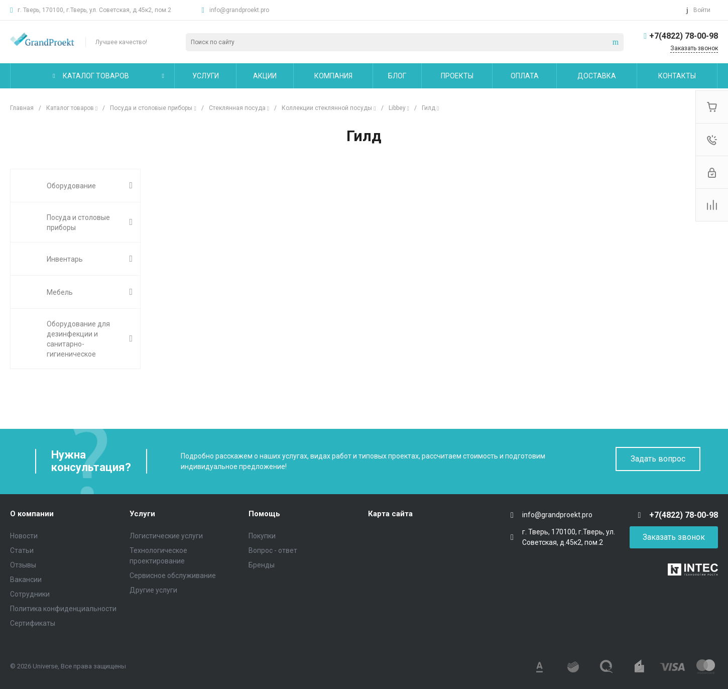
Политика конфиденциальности (63, 609)
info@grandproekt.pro (239, 10)
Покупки (262, 536)
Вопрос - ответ (273, 550)
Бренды (262, 565)
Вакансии (26, 580)
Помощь (264, 513)
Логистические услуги (166, 536)
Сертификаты (32, 623)
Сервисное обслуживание (173, 575)
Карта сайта (390, 513)
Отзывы (23, 565)
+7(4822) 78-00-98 (683, 36)
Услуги (142, 513)
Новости (24, 536)
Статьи (22, 550)
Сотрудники (30, 594)
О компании (32, 513)
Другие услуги (153, 590)
